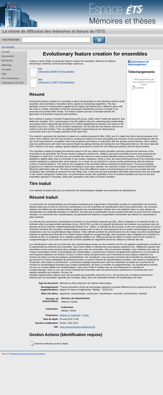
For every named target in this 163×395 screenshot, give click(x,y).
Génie (86, 315)
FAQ (4, 74)
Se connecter (8, 46)
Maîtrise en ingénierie (70, 315)
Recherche (7, 60)
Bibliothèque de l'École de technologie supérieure (28, 354)
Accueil (6, 51)
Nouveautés (8, 56)
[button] (32, 343)
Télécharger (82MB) (47, 71)
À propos (6, 69)
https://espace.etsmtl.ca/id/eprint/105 (77, 327)
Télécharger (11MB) (47, 82)
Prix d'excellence (10, 78)
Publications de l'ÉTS (13, 82)
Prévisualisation (66, 71)
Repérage (7, 65)
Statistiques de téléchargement (138, 63)
